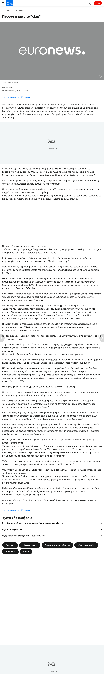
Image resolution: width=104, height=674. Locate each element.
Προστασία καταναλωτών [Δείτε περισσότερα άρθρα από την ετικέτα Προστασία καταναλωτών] (57, 545)
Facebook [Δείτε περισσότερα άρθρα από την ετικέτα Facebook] (10, 545)
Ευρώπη (10, 10)
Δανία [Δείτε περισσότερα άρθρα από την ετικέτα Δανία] (26, 551)
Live (98, 3)
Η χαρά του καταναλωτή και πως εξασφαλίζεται (23, 536)
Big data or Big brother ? (12, 529)
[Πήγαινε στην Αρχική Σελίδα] (9, 3)
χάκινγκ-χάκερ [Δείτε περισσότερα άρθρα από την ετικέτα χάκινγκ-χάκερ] (29, 545)
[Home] (3, 10)
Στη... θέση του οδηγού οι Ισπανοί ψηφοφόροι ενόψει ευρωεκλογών (32, 523)
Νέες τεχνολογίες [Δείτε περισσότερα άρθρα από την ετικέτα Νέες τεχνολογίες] (86, 545)
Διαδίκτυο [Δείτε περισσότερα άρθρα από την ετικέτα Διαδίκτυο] (10, 551)
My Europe (20, 10)
